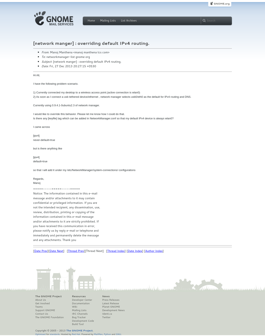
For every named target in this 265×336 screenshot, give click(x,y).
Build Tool (78, 324)
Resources (79, 296)
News (106, 296)
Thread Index (116, 251)
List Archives (129, 20)
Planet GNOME (111, 306)
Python (107, 334)
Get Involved (42, 303)
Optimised (40, 334)
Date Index (135, 251)
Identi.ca (107, 313)
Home (91, 20)
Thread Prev (76, 251)
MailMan (98, 334)
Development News (113, 310)
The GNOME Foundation (49, 317)
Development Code (83, 321)
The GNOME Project (48, 296)
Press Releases (110, 300)
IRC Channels (80, 313)
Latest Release (110, 303)
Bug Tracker (79, 317)
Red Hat (76, 334)
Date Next (56, 251)
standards (55, 334)
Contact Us (41, 313)
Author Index (154, 251)
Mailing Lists (108, 20)
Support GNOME (45, 310)
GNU (118, 334)
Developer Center (82, 300)
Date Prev (40, 251)
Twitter (106, 317)
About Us (40, 300)
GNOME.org (222, 3)
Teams (39, 306)
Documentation (81, 303)
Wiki (74, 306)
